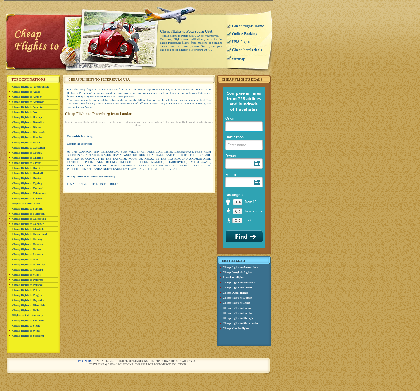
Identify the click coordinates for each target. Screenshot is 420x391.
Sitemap (238, 59)
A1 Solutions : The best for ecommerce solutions (150, 364)
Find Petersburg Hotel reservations (121, 360)
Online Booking (244, 34)
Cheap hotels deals (247, 50)
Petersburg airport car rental (174, 360)
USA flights (241, 42)
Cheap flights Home (248, 26)
